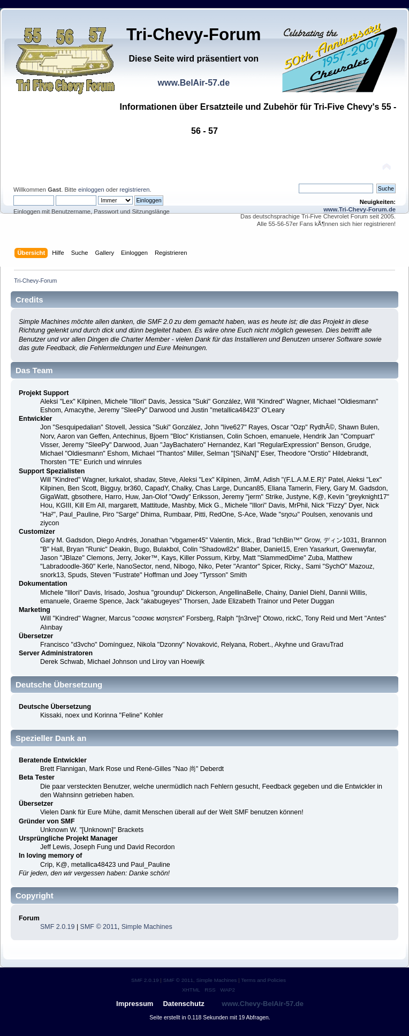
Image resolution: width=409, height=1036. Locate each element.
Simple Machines (147, 927)
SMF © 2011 (99, 927)
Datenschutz (183, 1004)
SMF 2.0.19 (57, 927)
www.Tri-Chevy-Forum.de (359, 209)
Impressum (134, 1004)
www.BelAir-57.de (193, 82)
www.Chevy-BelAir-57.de (263, 1004)
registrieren (134, 189)
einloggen (91, 189)
